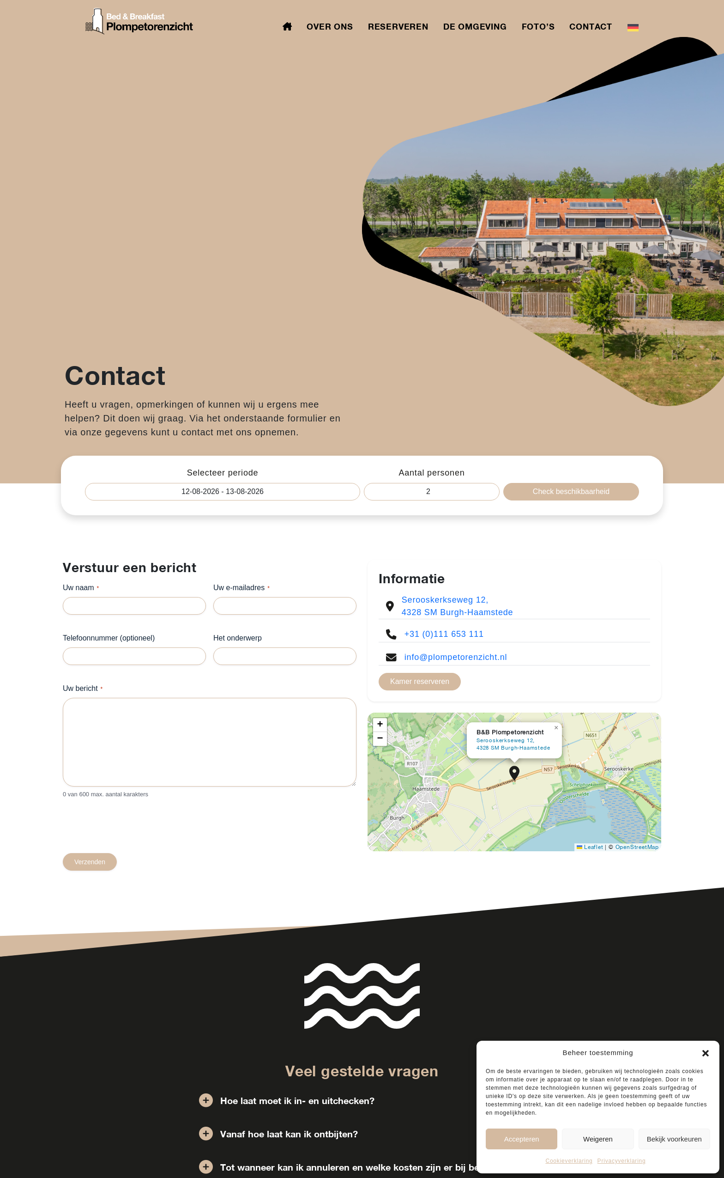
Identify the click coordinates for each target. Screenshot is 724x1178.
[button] (705, 1052)
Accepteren (521, 1139)
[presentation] (133, 835)
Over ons (330, 26)
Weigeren (598, 1139)
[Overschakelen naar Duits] (633, 27)
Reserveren (398, 26)
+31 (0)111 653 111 (444, 634)
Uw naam (81, 588)
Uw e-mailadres (241, 588)
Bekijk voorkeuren (674, 1139)
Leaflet (590, 847)
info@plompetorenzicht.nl (455, 657)
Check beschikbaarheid (571, 491)
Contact (590, 26)
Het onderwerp (237, 638)
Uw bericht (83, 688)
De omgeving (475, 26)
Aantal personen (431, 472)
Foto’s (538, 26)
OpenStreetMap (637, 847)
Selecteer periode (223, 472)
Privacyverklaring (621, 1161)
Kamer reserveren (419, 681)
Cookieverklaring (568, 1161)
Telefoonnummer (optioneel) (109, 638)
